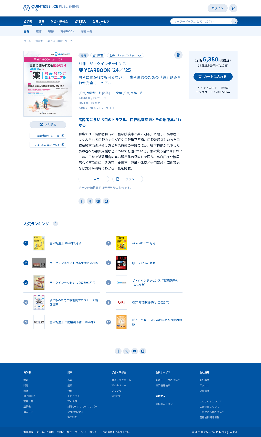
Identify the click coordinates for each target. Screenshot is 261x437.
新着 (69, 380)
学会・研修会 (59, 21)
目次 (96, 179)
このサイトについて (211, 401)
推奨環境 (28, 432)
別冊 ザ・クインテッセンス (126, 55)
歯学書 (27, 21)
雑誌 (39, 31)
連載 (69, 385)
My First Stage (75, 411)
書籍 (26, 31)
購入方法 (28, 411)
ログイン (217, 8)
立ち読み (50, 124)
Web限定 (72, 401)
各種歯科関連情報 (209, 417)
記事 (41, 21)
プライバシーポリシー (87, 432)
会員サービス (100, 21)
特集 (69, 390)
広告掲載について (209, 406)
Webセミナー (119, 385)
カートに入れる (215, 76)
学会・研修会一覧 (121, 380)
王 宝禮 (116, 93)
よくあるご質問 (45, 432)
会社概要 (204, 380)
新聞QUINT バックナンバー (82, 406)
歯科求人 (80, 21)
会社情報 (204, 372)
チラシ (130, 179)
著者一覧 (86, 31)
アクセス (204, 385)
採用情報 (204, 390)
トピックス (73, 396)
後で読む (72, 417)
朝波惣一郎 (94, 93)
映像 (51, 31)
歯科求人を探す (164, 403)
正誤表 (27, 406)
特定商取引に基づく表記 (116, 432)
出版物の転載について (212, 412)
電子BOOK (67, 31)
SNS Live (116, 390)
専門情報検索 (163, 385)
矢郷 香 (137, 93)
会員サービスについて (168, 380)
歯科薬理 (98, 55)
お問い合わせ (64, 432)
